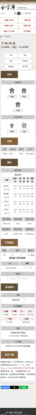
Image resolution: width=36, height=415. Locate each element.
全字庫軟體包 (18, 362)
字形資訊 (7, 36)
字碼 (24, 55)
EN (22, 13)
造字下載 (25, 66)
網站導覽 (28, 13)
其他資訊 (11, 66)
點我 (11, 377)
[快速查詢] (7, 13)
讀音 (11, 61)
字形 (11, 55)
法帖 (18, 295)
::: (0, 1)
